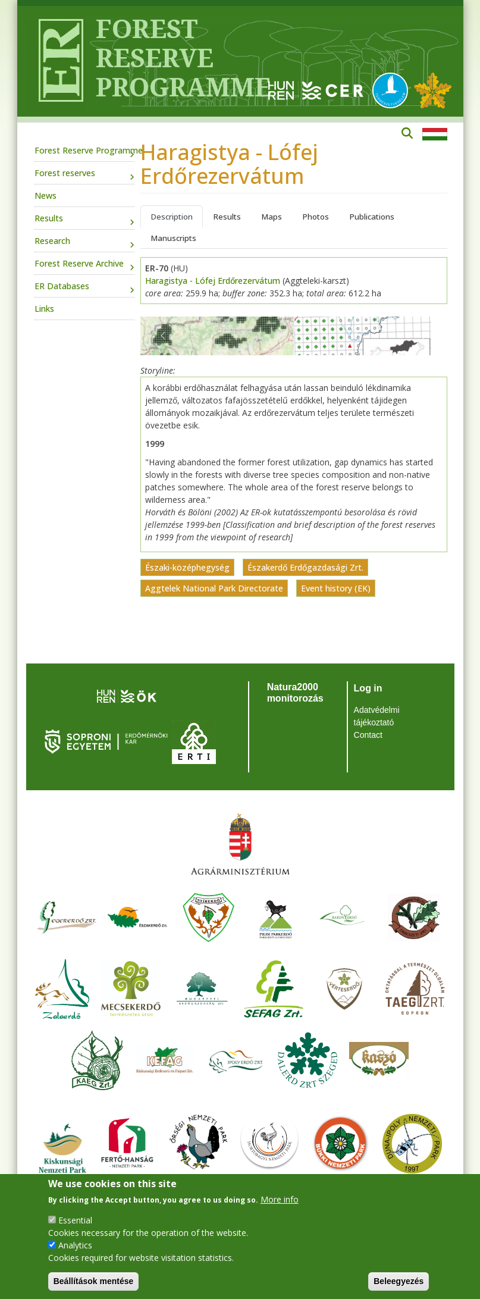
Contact (368, 735)
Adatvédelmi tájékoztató (377, 716)
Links (44, 308)
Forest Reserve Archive (79, 263)
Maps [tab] (271, 216)
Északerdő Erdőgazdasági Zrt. (305, 567)
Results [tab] (227, 216)
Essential (75, 1220)
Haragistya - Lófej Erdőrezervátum (212, 280)
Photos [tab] (315, 216)
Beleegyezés (398, 1281)
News (45, 195)
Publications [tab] (371, 216)
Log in (368, 688)
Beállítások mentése (94, 1281)
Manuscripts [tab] (173, 238)
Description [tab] (171, 216)
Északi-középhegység (187, 567)
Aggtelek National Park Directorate (214, 588)
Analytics (75, 1245)
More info (280, 1199)
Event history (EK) (336, 588)
